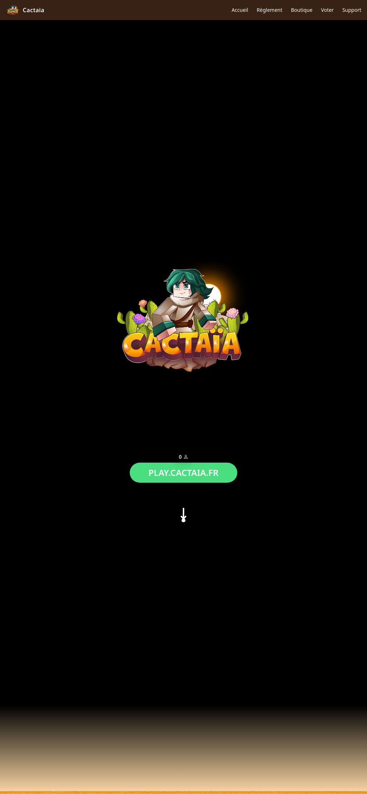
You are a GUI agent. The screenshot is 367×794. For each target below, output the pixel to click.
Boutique (302, 9)
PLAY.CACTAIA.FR (183, 470)
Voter (327, 9)
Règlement (269, 9)
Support (351, 9)
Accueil (240, 9)
